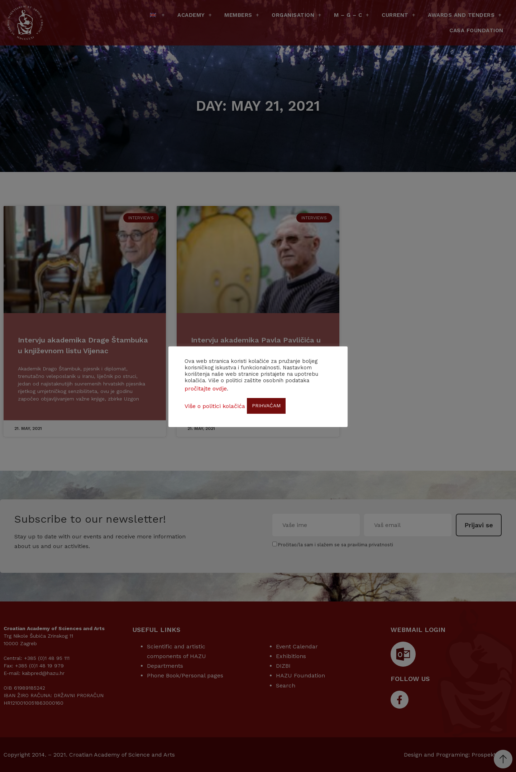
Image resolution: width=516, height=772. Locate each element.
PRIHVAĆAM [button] (266, 405)
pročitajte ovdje (206, 388)
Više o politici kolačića (215, 406)
